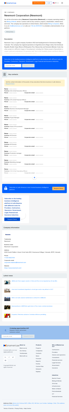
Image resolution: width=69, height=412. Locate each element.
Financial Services (57, 396)
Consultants (55, 357)
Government (55, 365)
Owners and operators (58, 355)
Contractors (55, 349)
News (37, 356)
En (55, 3)
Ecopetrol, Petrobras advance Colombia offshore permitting (29, 314)
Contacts (38, 353)
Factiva (38, 363)
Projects (38, 348)
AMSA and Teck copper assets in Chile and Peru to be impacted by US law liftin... (35, 281)
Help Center (27, 408)
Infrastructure (56, 386)
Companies (39, 350)
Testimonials (23, 353)
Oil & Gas (54, 383)
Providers (55, 352)
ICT (53, 394)
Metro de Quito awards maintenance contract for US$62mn (29, 297)
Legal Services (56, 362)
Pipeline (38, 371)
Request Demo (28, 65)
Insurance (55, 368)
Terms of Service (9, 408)
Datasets (38, 369)
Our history (23, 350)
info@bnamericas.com (16, 26)
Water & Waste (56, 388)
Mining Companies (53, 23)
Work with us (23, 356)
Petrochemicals (56, 391)
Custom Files (39, 366)
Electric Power (56, 378)
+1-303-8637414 (9, 257)
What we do (23, 348)
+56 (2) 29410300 (36, 26)
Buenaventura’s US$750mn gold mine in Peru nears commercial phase (32, 306)
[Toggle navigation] (62, 2)
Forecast (38, 358)
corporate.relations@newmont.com (15, 262)
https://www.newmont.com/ (12, 268)
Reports (38, 361)
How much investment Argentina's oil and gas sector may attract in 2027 (32, 289)
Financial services (57, 360)
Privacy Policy (19, 408)
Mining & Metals (11, 21)
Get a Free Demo (39, 3)
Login (48, 3)
